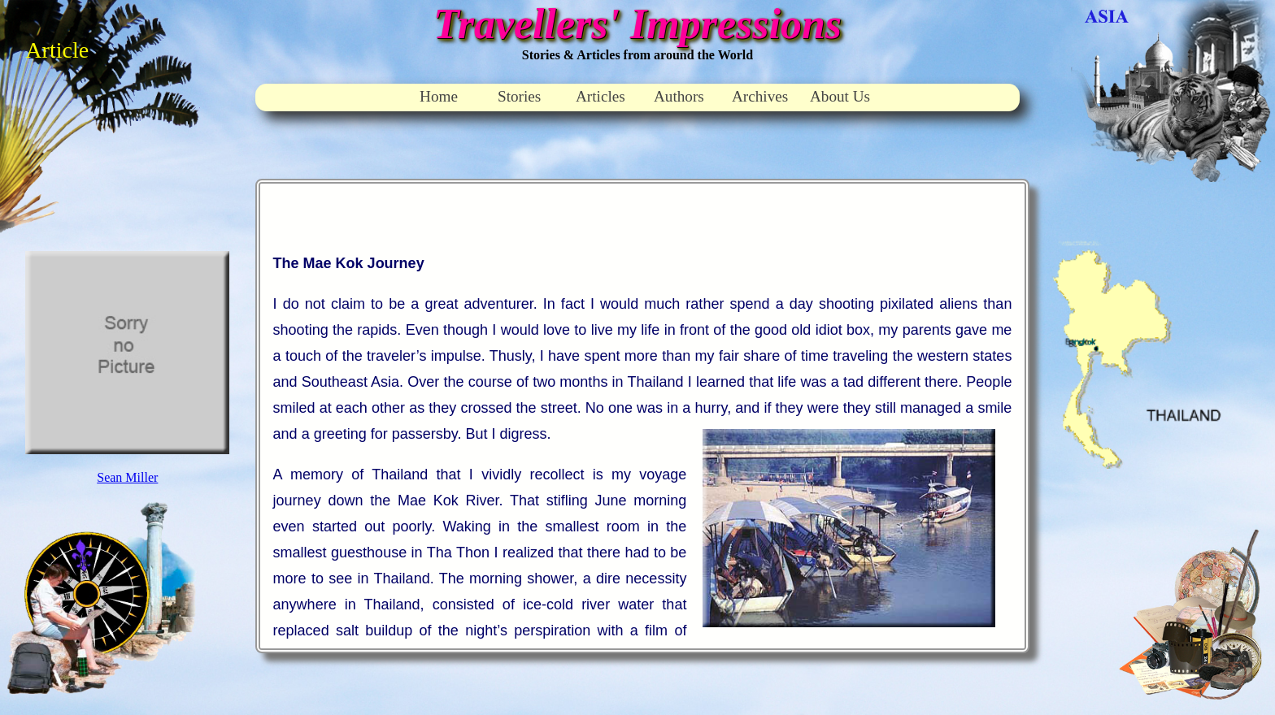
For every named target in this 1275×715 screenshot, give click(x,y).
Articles (600, 96)
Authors (679, 96)
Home (439, 96)
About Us (840, 96)
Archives (760, 96)
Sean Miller (127, 477)
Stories (519, 96)
